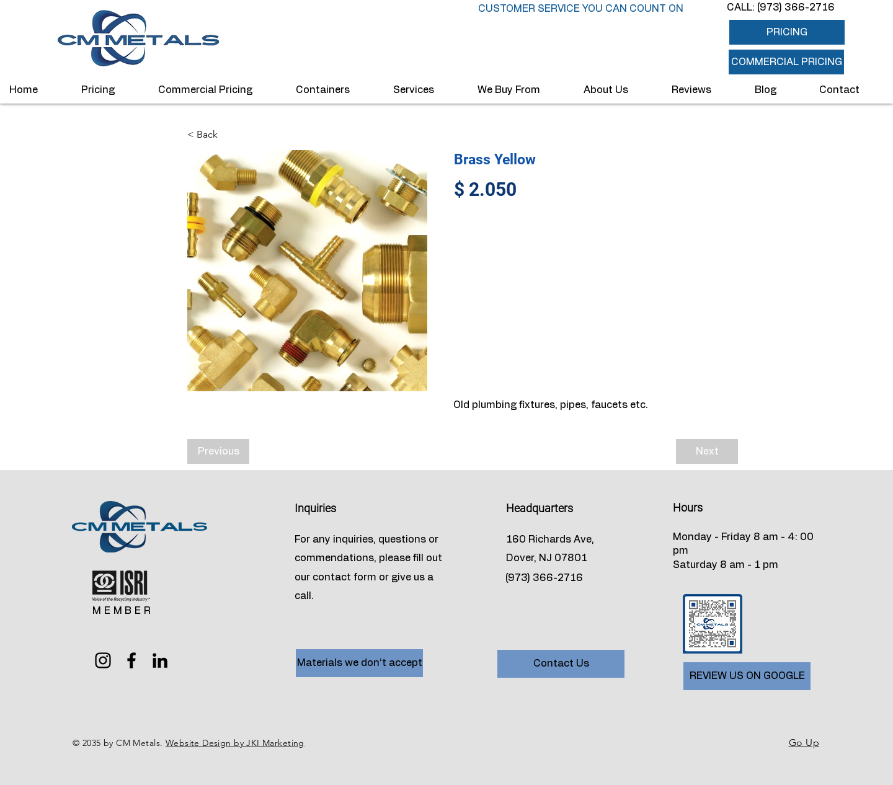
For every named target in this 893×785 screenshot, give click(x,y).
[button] (786, 62)
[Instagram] (102, 660)
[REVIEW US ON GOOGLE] (747, 676)
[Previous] (218, 451)
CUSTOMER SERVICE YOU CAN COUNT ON (580, 9)
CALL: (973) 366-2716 (781, 7)
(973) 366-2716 (544, 578)
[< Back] (228, 134)
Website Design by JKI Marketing (235, 742)
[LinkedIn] (160, 660)
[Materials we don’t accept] (359, 663)
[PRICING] (787, 32)
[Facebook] (131, 660)
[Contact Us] (560, 664)
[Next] (707, 451)
